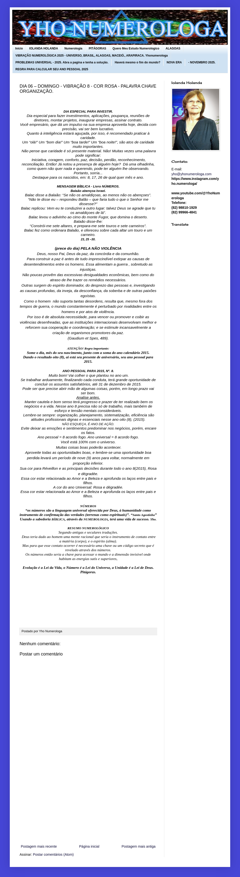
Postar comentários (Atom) (53, 854)
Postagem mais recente (39, 846)
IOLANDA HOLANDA (43, 48)
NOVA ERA (174, 62)
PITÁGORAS (97, 48)
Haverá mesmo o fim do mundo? (137, 62)
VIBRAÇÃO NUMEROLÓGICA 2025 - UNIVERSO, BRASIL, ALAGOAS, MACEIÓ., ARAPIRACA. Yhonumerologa (91, 55)
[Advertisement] (88, 803)
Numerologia (73, 48)
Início (19, 48)
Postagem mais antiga (138, 846)
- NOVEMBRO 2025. (201, 62)
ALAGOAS (173, 48)
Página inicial (89, 846)
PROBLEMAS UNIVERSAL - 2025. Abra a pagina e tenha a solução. (61, 62)
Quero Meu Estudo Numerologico (136, 48)
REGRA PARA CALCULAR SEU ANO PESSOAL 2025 (51, 69)
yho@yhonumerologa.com (191, 174)
